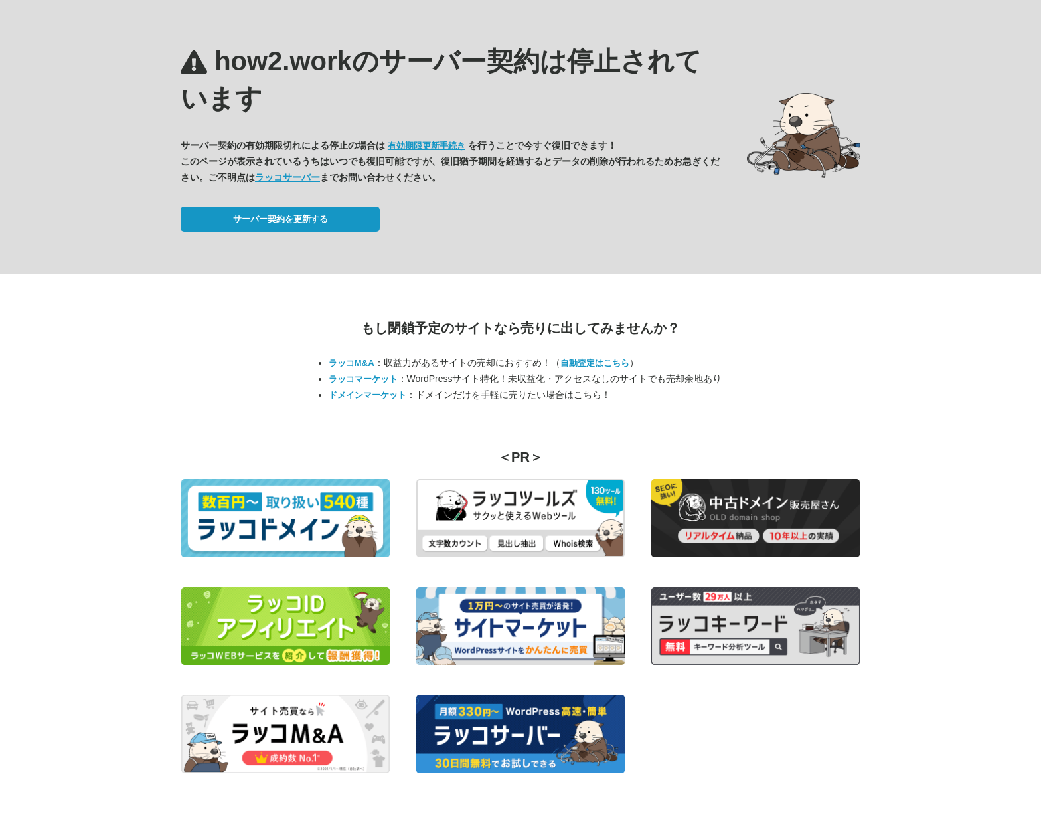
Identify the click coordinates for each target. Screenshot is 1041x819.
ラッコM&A (351, 363)
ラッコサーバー (287, 177)
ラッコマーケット (363, 379)
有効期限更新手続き (426, 146)
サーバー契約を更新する (280, 219)
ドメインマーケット (367, 395)
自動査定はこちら (594, 363)
